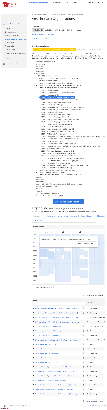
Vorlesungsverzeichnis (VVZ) (39, 3)
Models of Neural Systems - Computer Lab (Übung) (53, 367)
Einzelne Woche (49, 216)
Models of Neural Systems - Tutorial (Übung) (50, 380)
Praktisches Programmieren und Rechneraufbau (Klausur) (55, 385)
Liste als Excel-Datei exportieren (93, 295)
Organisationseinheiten (11, 64)
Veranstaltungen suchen (67, 202)
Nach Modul (9, 50)
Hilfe (76, 3)
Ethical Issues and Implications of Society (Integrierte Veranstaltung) (59, 340)
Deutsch (90, 3)
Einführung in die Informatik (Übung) (48, 331)
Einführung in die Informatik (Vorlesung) (49, 335)
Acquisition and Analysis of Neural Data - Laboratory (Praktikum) (57, 308)
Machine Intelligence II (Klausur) (46, 358)
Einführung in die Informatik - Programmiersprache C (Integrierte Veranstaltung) (63, 317)
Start (7, 28)
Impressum (94, 406)
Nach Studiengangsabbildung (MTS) (15, 53)
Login (101, 3)
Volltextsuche (10, 32)
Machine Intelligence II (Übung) (46, 362)
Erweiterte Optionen (40, 38)
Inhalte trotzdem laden (86, 243)
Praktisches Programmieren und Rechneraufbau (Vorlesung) (56, 394)
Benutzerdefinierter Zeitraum (81, 216)
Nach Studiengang (11, 36)
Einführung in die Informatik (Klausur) (48, 326)
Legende (101, 216)
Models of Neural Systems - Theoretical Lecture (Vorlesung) (55, 376)
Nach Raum (9, 43)
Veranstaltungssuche (11, 24)
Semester (35, 27)
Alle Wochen (38, 220)
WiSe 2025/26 (60, 30)
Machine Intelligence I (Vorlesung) (47, 353)
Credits (103, 406)
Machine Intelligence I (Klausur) (46, 349)
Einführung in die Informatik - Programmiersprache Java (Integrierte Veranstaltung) (64, 322)
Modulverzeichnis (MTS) (61, 3)
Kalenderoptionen (39, 227)
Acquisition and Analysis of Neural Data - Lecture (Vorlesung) (56, 313)
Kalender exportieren (42, 287)
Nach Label (9, 46)
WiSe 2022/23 (38, 30)
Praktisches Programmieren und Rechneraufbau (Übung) (55, 389)
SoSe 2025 (48, 30)
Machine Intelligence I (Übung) (46, 344)
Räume (6, 58)
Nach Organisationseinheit (15, 39)
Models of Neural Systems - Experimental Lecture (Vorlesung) (56, 371)
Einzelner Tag (63, 216)
